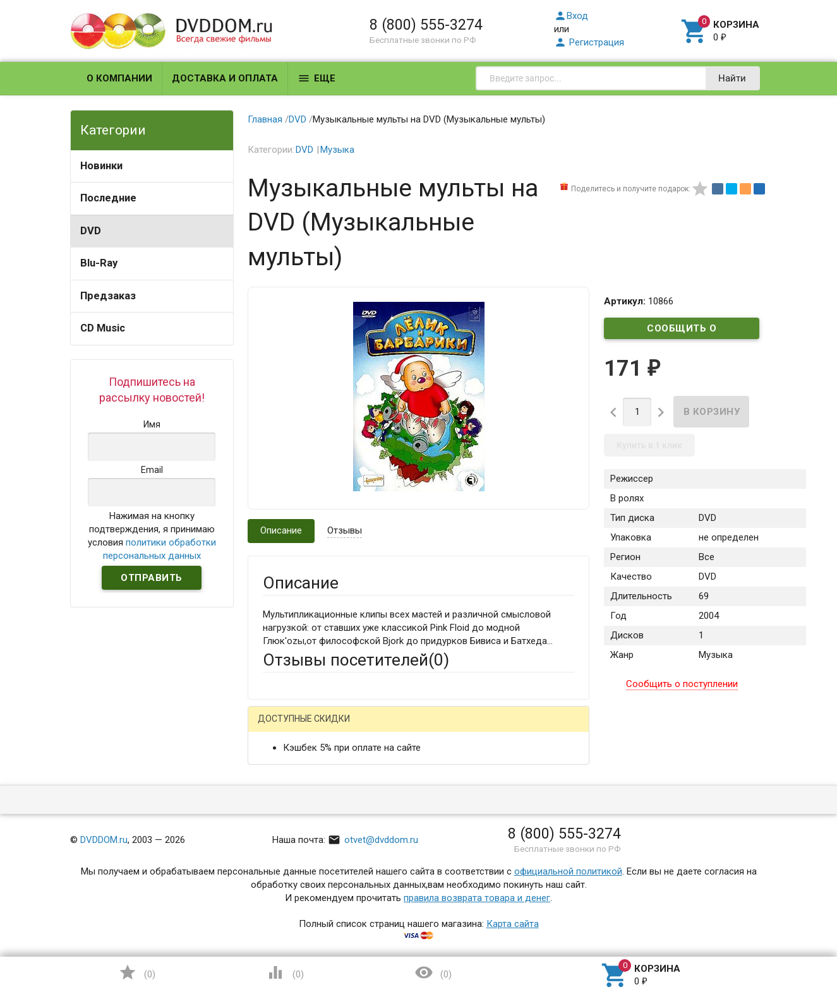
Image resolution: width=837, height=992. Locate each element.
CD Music (102, 328)
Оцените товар (295, 890)
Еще (316, 78)
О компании (119, 78)
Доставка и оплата (225, 78)
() (137, 972)
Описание (281, 530)
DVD (90, 231)
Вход (571, 15)
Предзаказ (108, 296)
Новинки (101, 166)
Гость (279, 727)
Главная (265, 119)
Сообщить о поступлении (681, 331)
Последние (108, 198)
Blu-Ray (98, 263)
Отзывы (344, 530)
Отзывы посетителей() (356, 659)
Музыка (337, 149)
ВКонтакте (420, 729)
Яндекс (499, 729)
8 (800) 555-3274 (426, 24)
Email (274, 807)
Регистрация (589, 42)
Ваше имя (283, 773)
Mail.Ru (343, 729)
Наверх (784, 930)
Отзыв (277, 911)
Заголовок (286, 855)
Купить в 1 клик (649, 445)
